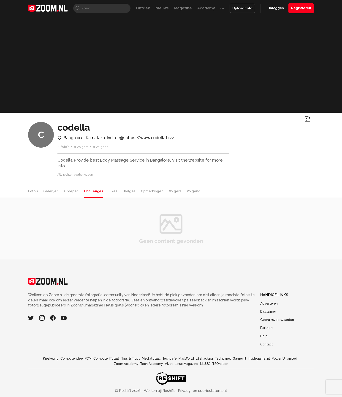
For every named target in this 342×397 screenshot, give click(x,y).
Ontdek (143, 8)
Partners (266, 328)
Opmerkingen (152, 191)
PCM (88, 358)
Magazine (183, 8)
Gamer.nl (239, 358)
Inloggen (276, 8)
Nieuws (162, 8)
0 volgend (101, 147)
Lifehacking (204, 358)
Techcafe (169, 358)
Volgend (194, 191)
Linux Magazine (186, 364)
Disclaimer (268, 311)
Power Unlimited (284, 358)
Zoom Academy (126, 364)
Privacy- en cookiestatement (202, 391)
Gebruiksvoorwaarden (277, 320)
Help (264, 336)
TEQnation (220, 364)
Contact (266, 344)
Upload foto (242, 8)
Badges (129, 191)
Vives (169, 364)
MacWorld (186, 358)
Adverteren (269, 303)
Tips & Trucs (130, 358)
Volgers (175, 191)
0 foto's (63, 147)
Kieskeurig (51, 358)
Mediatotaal (151, 358)
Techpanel (223, 358)
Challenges (93, 191)
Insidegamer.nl (259, 358)
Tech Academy (151, 364)
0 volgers (81, 147)
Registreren (301, 8)
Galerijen (51, 191)
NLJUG (205, 364)
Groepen (71, 191)
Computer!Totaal (106, 358)
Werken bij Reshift (159, 391)
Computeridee (71, 358)
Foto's (33, 191)
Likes (113, 191)
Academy (206, 8)
